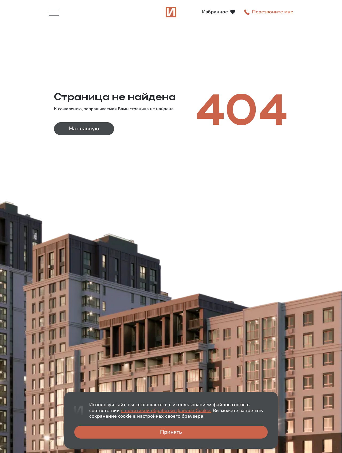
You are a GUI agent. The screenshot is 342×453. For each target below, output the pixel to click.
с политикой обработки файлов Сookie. (166, 410)
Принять (171, 432)
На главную (84, 128)
